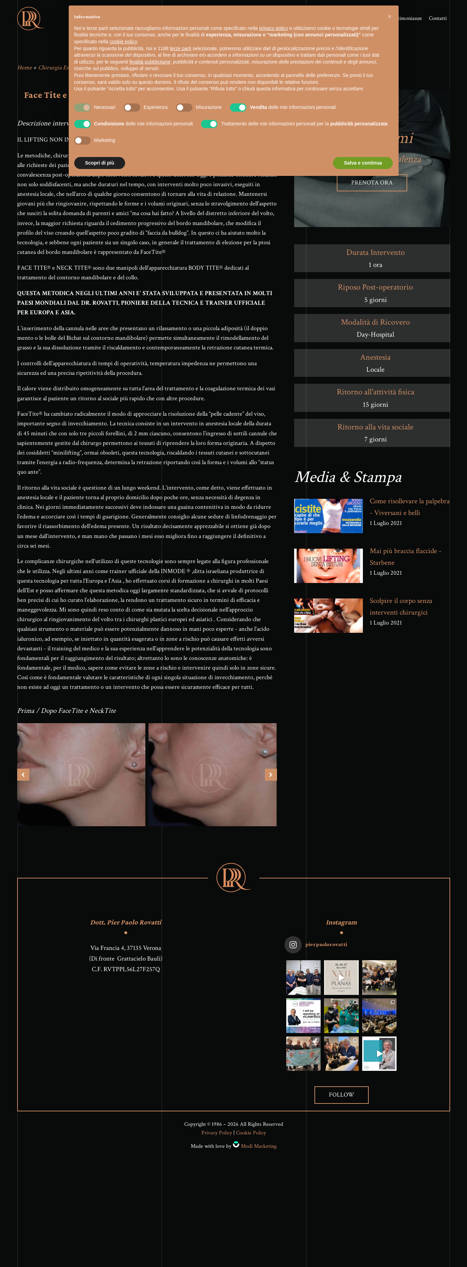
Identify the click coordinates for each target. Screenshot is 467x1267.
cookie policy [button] (123, 41)
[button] (389, 16)
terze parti (180, 48)
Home (24, 73)
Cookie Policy (251, 1139)
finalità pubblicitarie (150, 62)
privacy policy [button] (273, 28)
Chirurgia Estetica (59, 73)
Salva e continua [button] (363, 163)
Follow (341, 1101)
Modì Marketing (259, 1152)
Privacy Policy (216, 1139)
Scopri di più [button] (99, 163)
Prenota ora (372, 188)
